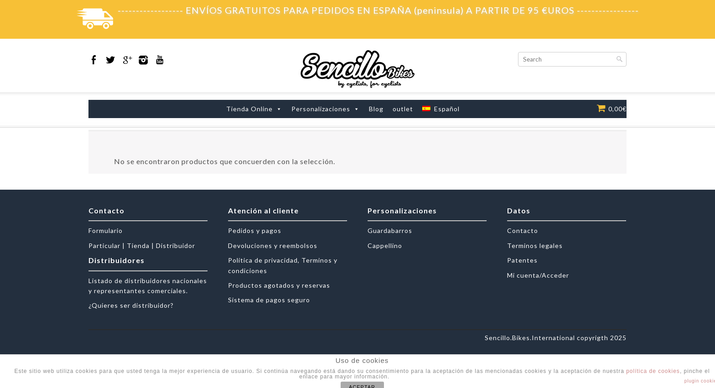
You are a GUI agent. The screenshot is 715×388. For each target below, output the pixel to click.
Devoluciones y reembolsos (272, 245)
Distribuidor (175, 245)
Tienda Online (249, 109)
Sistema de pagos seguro (269, 300)
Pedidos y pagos (254, 230)
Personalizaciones (320, 109)
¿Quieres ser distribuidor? (131, 305)
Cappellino (385, 245)
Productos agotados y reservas (279, 285)
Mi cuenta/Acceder (538, 275)
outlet (403, 109)
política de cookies (653, 371)
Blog (376, 109)
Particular (104, 245)
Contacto (522, 230)
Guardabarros (390, 230)
